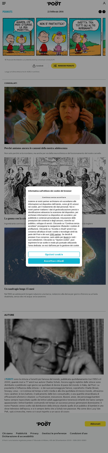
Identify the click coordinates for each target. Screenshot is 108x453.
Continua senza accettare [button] (54, 197)
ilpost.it (67, 237)
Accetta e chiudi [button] (54, 261)
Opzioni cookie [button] (54, 254)
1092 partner (55, 234)
